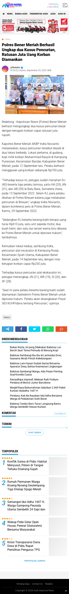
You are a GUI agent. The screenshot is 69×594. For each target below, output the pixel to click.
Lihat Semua (34, 432)
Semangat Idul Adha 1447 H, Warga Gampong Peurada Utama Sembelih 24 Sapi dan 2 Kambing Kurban (26, 507)
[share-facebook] (21, 329)
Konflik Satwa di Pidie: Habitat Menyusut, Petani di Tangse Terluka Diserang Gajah (27, 465)
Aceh (53, 14)
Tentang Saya (22, 584)
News (10, 14)
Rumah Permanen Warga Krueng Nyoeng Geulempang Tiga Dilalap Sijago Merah (26, 485)
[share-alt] (7, 329)
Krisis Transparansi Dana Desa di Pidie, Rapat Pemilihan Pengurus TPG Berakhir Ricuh (23, 547)
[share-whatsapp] (48, 329)
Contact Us (37, 584)
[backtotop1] (66, 590)
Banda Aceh (21, 14)
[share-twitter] (34, 329)
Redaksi (49, 584)
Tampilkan (60, 413)
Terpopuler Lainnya (34, 561)
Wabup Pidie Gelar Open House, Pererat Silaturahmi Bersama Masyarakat (24, 525)
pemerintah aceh (39, 14)
